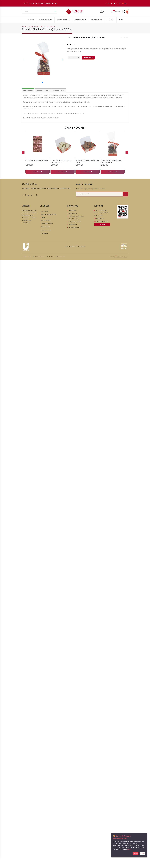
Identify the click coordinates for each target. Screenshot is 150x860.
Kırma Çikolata (50, 26)
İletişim (102, 224)
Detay (129, 849)
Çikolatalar (40, 26)
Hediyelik (110, 19)
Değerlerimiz (73, 213)
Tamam (135, 853)
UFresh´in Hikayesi (74, 219)
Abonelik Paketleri (47, 223)
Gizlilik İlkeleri (50, 256)
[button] (42, 82)
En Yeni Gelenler (45, 19)
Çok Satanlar (80, 19)
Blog (121, 19)
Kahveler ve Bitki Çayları (48, 214)
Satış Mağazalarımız (75, 222)
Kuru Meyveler (45, 220)
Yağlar (43, 217)
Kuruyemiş (44, 211)
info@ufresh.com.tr (102, 221)
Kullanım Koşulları (60, 256)
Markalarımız (73, 224)
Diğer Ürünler (45, 227)
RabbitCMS (123, 256)
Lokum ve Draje (46, 230)
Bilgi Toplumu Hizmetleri (76, 216)
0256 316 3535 (100, 218)
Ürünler (30, 19)
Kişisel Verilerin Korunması (39, 256)
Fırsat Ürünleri (63, 19)
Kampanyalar (96, 19)
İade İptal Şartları (27, 256)
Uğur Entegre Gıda (74, 227)
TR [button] (124, 3)
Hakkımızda (72, 210)
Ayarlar (142, 853)
